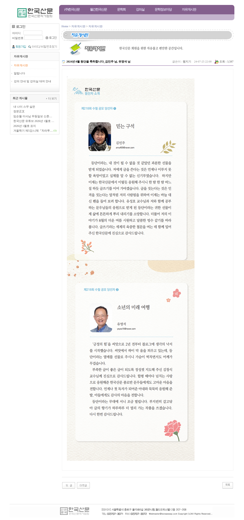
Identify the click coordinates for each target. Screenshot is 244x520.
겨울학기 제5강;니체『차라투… (33, 130)
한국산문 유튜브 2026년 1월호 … (33, 121)
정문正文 (19, 111)
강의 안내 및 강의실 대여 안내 (32, 81)
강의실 (140, 9)
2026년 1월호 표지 (24, 126)
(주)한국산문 (72, 9)
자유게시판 (189, 9)
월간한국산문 (98, 9)
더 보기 (52, 98)
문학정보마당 (163, 9)
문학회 (121, 9)
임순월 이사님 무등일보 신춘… (32, 116)
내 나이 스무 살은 (24, 106)
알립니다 (19, 73)
